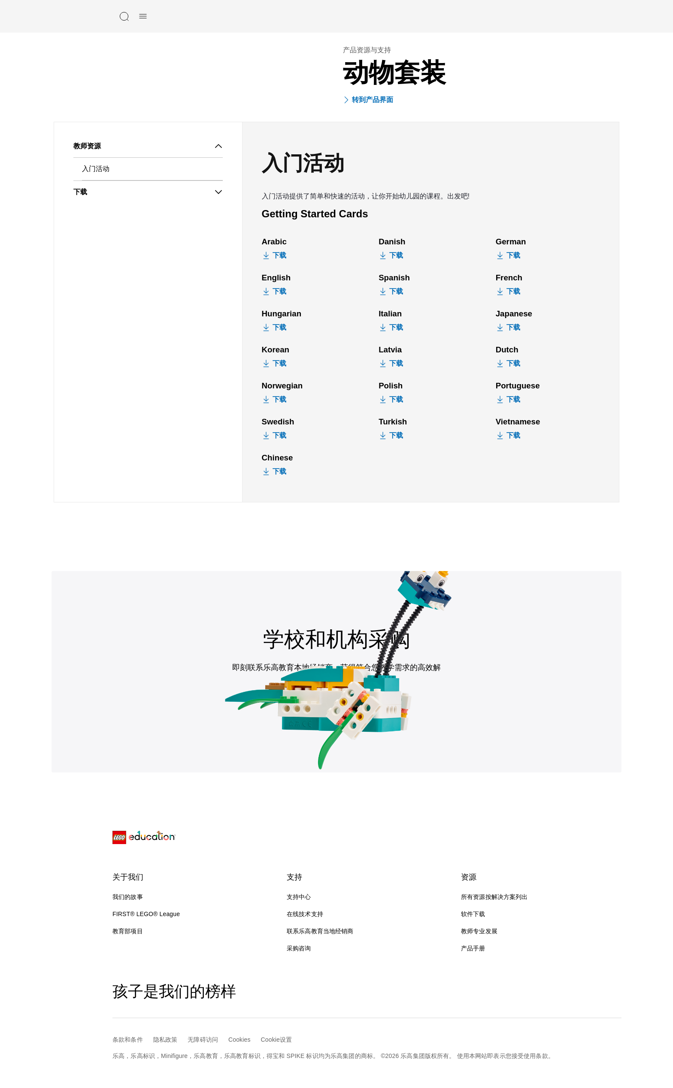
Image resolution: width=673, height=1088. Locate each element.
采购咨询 (299, 948)
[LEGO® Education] (144, 838)
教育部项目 (127, 931)
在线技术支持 (312, 914)
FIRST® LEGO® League (146, 914)
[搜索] (124, 16)
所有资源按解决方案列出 (494, 896)
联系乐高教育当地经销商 (320, 931)
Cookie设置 (276, 1039)
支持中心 (299, 896)
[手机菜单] (142, 16)
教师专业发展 (479, 931)
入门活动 (95, 168)
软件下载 (473, 914)
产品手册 (473, 948)
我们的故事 (127, 896)
